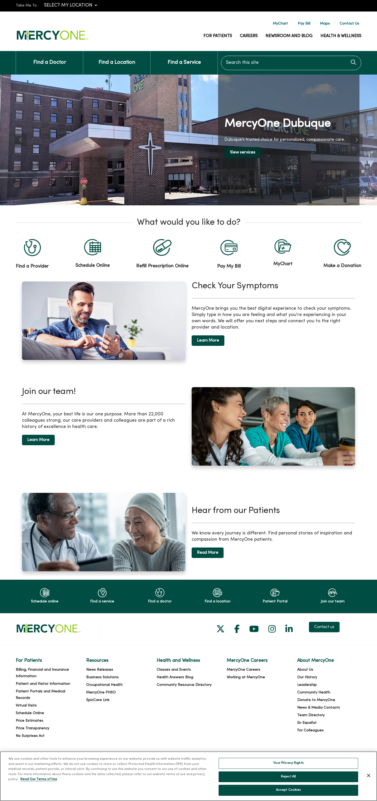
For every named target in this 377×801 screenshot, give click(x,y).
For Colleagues (310, 730)
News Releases (99, 670)
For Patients (217, 36)
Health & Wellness (340, 36)
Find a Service (184, 58)
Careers (249, 36)
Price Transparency (32, 728)
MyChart (280, 23)
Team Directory (311, 715)
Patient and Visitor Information (43, 684)
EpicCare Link (97, 700)
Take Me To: (26, 5)
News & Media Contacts (318, 707)
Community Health (313, 692)
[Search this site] (291, 63)
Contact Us (349, 23)
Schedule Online (30, 713)
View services (242, 152)
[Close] (368, 777)
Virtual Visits (26, 705)
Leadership (307, 685)
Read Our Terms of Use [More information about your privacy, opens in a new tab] (38, 781)
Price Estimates (29, 721)
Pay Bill (304, 23)
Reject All (288, 778)
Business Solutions (102, 677)
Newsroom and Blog (289, 36)
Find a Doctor (49, 58)
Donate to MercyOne (316, 700)
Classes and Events (174, 670)
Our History (307, 677)
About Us (305, 670)
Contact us (324, 627)
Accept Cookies (288, 792)
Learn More (208, 341)
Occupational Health (104, 685)
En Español (306, 723)
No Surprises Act (30, 736)
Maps (325, 23)
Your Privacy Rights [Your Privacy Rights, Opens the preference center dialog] (288, 765)
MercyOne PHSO (101, 692)
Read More (207, 553)
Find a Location (116, 58)
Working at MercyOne (246, 677)
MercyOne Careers (243, 670)
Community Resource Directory (184, 685)
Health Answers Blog (175, 677)
